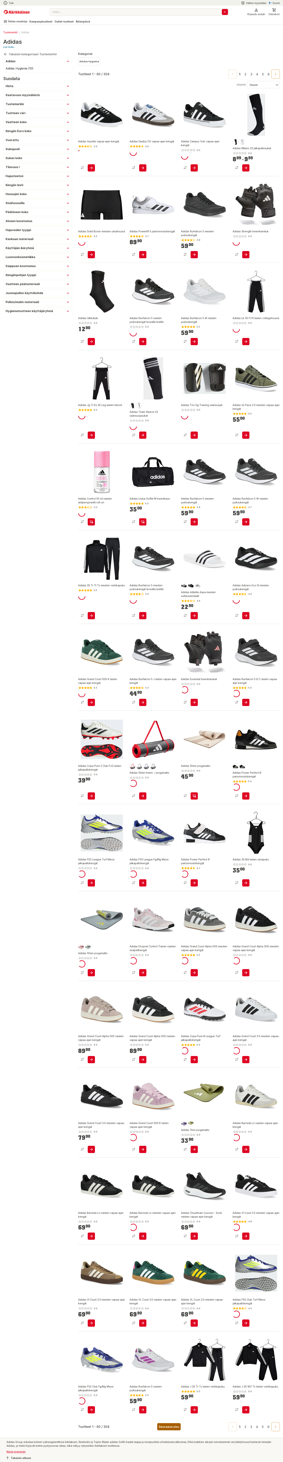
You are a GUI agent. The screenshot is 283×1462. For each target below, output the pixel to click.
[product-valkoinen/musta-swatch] (242, 142)
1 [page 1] (239, 74)
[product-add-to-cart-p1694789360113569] (142, 886)
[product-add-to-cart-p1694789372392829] (142, 1413)
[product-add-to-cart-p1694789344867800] (142, 435)
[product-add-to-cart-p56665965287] (245, 435)
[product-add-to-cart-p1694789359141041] (194, 1326)
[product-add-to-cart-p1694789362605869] (194, 706)
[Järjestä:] (263, 84)
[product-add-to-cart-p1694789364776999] (245, 976)
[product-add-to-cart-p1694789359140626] (142, 1326)
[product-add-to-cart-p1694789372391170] (245, 1240)
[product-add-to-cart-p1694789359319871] (91, 435)
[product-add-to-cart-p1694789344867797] (245, 168)
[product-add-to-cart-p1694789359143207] (245, 342)
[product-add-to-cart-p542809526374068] (245, 799)
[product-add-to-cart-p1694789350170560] (245, 525)
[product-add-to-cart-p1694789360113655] (91, 1413)
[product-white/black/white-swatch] (198, 590)
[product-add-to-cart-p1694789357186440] (91, 168)
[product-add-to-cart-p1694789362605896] (194, 799)
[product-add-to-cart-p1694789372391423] (245, 1063)
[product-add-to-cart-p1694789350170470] (245, 706)
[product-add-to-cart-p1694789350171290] (194, 525)
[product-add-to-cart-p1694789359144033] (245, 1413)
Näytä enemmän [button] (16, 1455)
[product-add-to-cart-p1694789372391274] (245, 619)
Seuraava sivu (169, 1430)
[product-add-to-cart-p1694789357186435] (142, 168)
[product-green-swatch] (191, 1127)
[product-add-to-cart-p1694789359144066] (194, 1413)
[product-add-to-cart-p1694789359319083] (91, 619)
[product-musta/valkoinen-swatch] (235, 142)
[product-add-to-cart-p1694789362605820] (91, 342)
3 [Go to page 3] (251, 74)
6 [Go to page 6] (269, 74)
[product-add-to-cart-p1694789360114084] (194, 1063)
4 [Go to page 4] (257, 74)
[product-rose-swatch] (81, 951)
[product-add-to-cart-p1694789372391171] (194, 1240)
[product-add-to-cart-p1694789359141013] (91, 706)
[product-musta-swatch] (235, 770)
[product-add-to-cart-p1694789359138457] (142, 525)
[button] (256, 12)
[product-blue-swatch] (146, 770)
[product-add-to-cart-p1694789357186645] (194, 168)
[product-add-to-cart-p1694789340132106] (142, 255)
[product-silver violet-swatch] (184, 1127)
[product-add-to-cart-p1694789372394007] (142, 976)
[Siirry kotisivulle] (16, 12)
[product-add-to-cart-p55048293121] (91, 255)
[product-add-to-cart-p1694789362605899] (91, 976)
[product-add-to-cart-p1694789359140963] (142, 1153)
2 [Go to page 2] (245, 74)
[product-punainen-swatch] (132, 770)
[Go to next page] (275, 74)
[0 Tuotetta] (274, 12)
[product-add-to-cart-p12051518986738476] (194, 619)
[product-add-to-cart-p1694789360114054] (245, 1326)
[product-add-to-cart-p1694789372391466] (142, 1240)
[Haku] (225, 12)
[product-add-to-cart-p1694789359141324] (142, 619)
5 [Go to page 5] (263, 74)
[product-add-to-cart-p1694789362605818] (142, 799)
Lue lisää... (9, 46)
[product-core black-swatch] (191, 590)
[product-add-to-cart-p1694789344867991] (91, 799)
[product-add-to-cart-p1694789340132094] (194, 886)
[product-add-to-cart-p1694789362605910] (245, 255)
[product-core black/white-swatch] (184, 590)
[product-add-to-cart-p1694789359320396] (245, 886)
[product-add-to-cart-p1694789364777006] (194, 976)
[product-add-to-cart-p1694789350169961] (142, 706)
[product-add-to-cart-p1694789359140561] (142, 1063)
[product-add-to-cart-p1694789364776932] (91, 1063)
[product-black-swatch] (153, 770)
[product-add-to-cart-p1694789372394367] (245, 1153)
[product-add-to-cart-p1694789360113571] (91, 886)
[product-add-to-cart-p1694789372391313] (91, 1153)
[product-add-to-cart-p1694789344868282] (194, 435)
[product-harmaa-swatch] (139, 770)
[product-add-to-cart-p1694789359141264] (142, 342)
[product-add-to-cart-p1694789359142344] (194, 255)
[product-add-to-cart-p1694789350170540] (194, 342)
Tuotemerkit (10, 32)
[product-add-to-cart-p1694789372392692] (91, 1240)
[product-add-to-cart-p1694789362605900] (194, 1153)
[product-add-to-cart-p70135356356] (91, 525)
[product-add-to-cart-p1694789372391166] (91, 1326)
